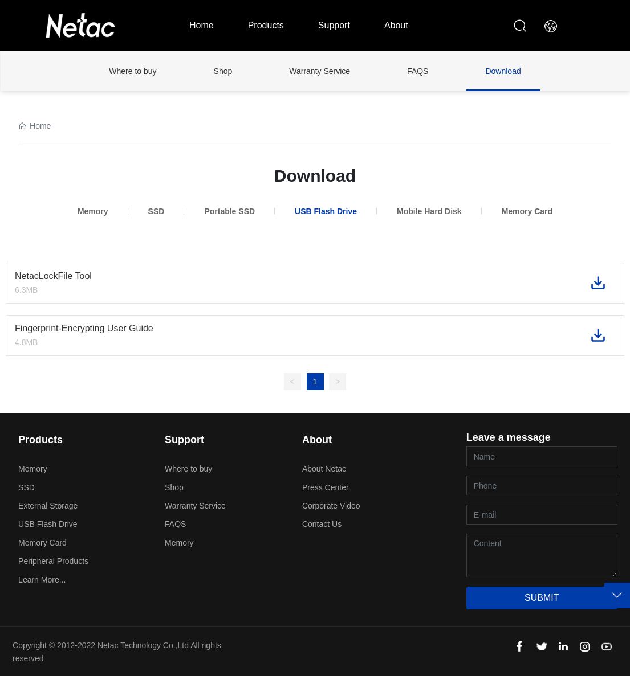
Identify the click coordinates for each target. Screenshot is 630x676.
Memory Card (527, 211)
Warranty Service (319, 71)
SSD (156, 211)
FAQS (417, 71)
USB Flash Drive (326, 211)
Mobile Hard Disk (429, 211)
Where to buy (132, 71)
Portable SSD (229, 211)
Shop (223, 71)
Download (503, 71)
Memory (93, 211)
